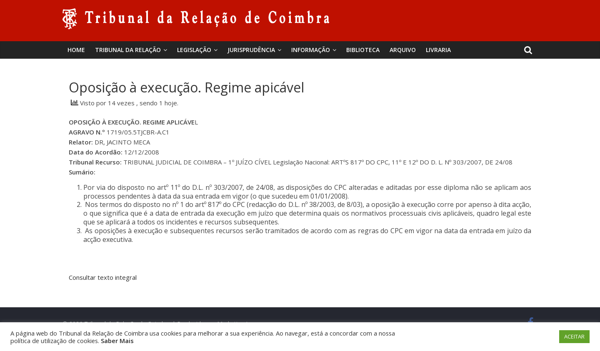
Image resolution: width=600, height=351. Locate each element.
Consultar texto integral (103, 277)
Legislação (194, 50)
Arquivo (403, 50)
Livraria (438, 50)
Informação (310, 50)
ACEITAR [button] (574, 336)
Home (76, 50)
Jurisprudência (251, 50)
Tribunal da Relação (128, 50)
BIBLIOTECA (363, 50)
